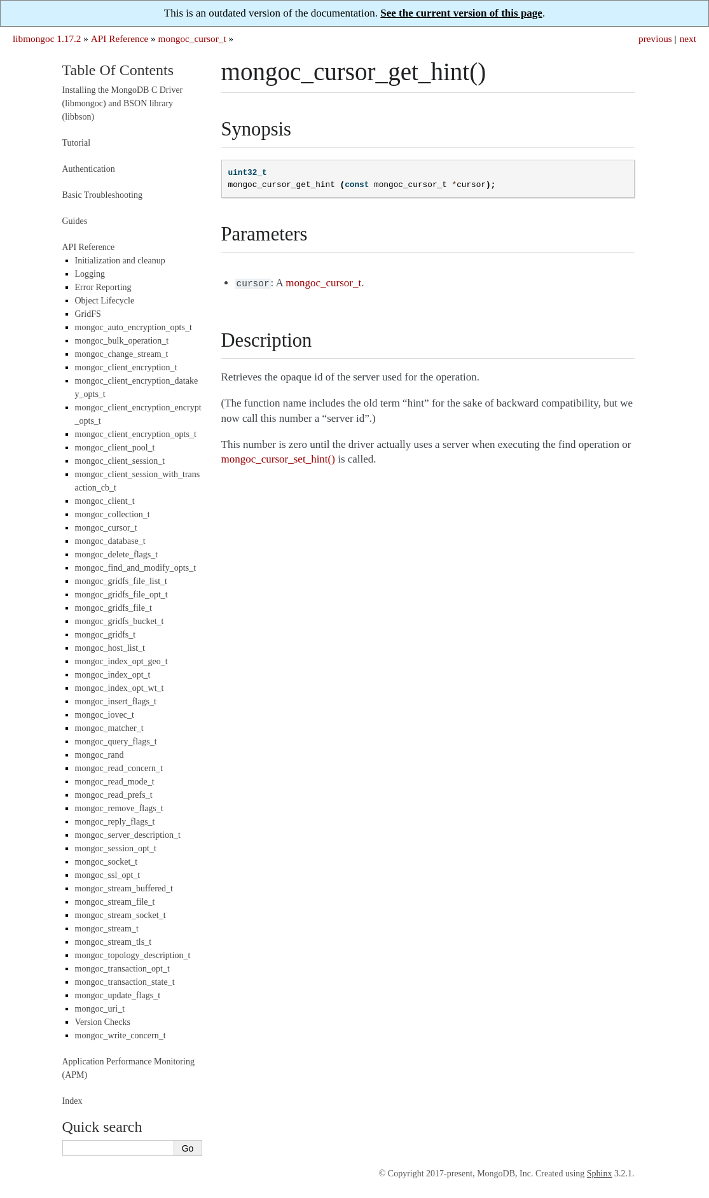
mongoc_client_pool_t (115, 447)
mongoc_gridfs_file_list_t (121, 581)
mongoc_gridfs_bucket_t (119, 621)
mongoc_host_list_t (110, 648)
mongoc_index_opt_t (113, 674)
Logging (90, 274)
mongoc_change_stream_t (122, 354)
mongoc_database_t (110, 541)
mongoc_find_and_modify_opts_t (135, 568)
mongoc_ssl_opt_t (108, 875)
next (688, 38)
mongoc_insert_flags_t (115, 701)
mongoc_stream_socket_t (120, 915)
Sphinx (599, 1173)
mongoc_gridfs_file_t (113, 608)
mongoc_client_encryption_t (126, 367)
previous (655, 38)
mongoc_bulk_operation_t (122, 340)
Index (72, 1101)
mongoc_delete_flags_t (116, 554)
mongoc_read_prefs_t (114, 795)
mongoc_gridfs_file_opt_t (121, 594)
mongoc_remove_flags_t (119, 808)
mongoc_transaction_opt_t (122, 968)
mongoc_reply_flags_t (115, 821)
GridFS (88, 314)
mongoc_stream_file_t (115, 902)
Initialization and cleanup (120, 260)
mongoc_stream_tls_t (113, 942)
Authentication (88, 169)
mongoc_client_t (105, 501)
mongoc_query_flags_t (116, 741)
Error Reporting (103, 287)
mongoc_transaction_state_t (125, 982)
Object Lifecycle (105, 300)
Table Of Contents (118, 70)
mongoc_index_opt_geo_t (121, 661)
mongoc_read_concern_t (119, 768)
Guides (75, 221)
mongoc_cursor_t (192, 38)
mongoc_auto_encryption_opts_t (133, 327)
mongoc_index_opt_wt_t (119, 688)
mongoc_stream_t (107, 928)
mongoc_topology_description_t (133, 955)
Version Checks (103, 1022)
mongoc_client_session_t (120, 461)
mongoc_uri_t (100, 1008)
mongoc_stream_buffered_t (124, 888)
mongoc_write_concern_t (120, 1035)
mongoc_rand (99, 755)
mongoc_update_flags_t (118, 995)
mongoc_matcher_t (109, 728)
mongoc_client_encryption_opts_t (135, 434)
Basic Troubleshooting (102, 195)
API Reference (119, 38)
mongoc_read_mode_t (115, 781)
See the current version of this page (461, 13)
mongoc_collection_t (112, 514)
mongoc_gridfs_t (105, 634)
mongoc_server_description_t (128, 835)
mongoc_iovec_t (104, 715)
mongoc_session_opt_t (115, 848)
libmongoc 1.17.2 (47, 38)
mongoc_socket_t (106, 862)
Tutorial (76, 143)
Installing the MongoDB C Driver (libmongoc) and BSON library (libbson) (122, 103)
